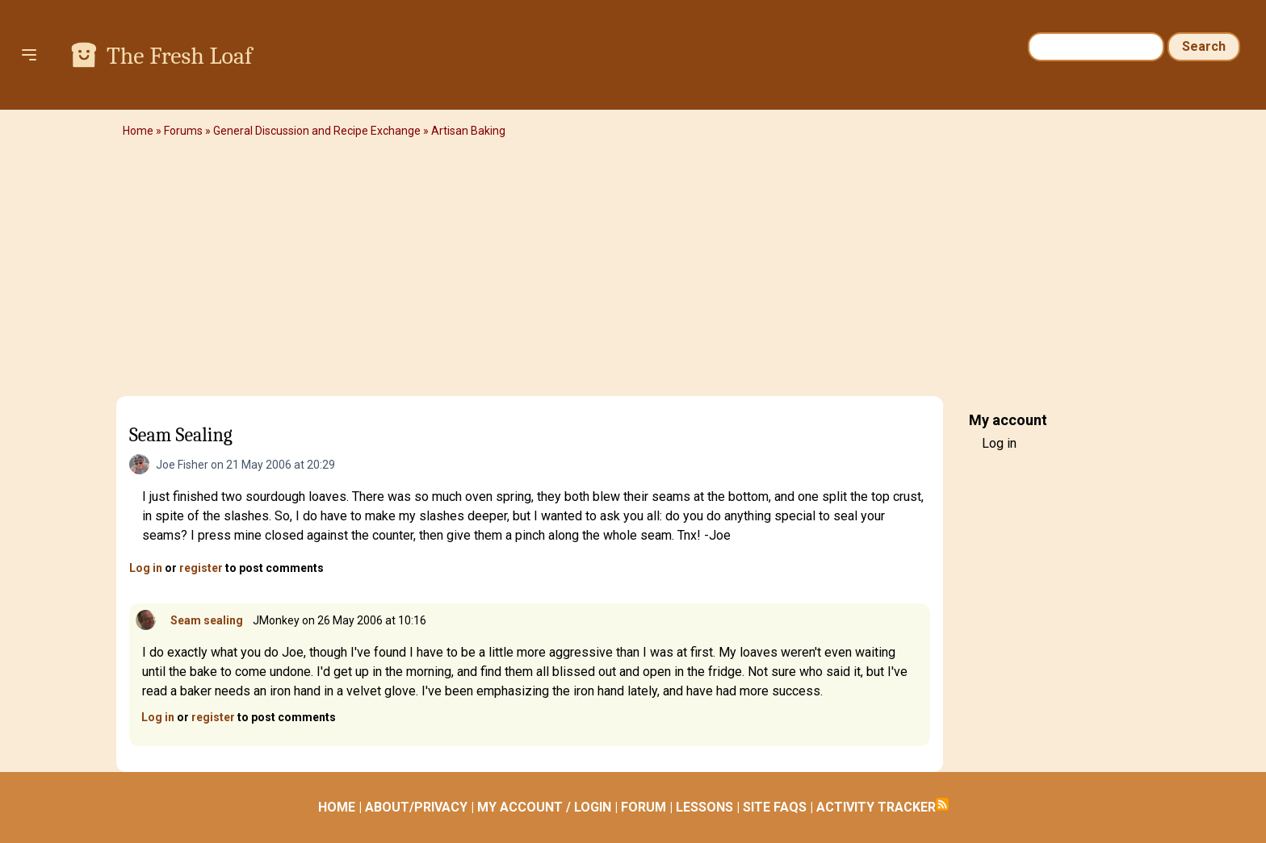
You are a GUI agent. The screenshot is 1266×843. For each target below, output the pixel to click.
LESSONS (704, 807)
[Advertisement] (633, 270)
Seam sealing (206, 620)
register (201, 567)
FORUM (643, 807)
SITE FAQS (775, 807)
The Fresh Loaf (179, 56)
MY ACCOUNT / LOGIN (544, 807)
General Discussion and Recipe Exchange (317, 130)
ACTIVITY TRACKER (876, 807)
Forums (183, 130)
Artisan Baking (468, 130)
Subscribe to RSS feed (942, 804)
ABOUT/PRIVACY (416, 807)
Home (138, 130)
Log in (145, 567)
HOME (336, 807)
